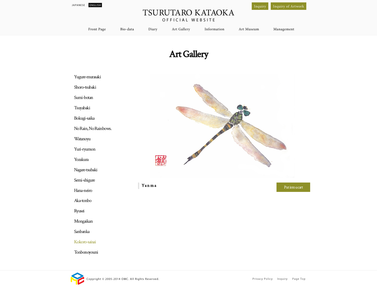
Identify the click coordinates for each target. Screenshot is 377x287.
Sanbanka (81, 231)
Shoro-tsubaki (85, 87)
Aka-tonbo (82, 200)
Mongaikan (83, 221)
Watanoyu (82, 139)
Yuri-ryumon (84, 149)
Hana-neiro (83, 190)
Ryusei (79, 211)
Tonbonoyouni (86, 252)
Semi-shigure (84, 180)
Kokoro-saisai (85, 242)
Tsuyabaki (82, 108)
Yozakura (81, 159)
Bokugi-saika (84, 118)
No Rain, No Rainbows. (93, 128)
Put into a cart (293, 187)
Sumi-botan (83, 97)
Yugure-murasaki (87, 77)
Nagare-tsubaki (85, 170)
